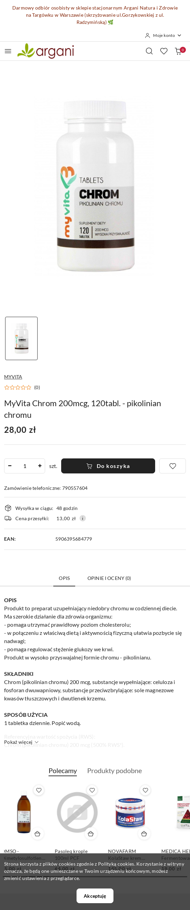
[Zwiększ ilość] (40, 466)
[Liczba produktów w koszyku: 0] (178, 50)
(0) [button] (37, 387)
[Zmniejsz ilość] (9, 466)
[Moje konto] (163, 35)
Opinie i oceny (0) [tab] (109, 578)
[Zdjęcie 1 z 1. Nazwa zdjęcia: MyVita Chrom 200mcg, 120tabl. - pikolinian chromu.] (21, 338)
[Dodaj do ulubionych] (172, 465)
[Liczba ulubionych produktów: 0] (163, 50)
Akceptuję (95, 896)
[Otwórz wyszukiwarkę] (149, 50)
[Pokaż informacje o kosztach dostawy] (82, 518)
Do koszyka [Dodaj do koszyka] (108, 466)
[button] (22, 387)
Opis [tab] (64, 578)
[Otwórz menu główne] (8, 51)
